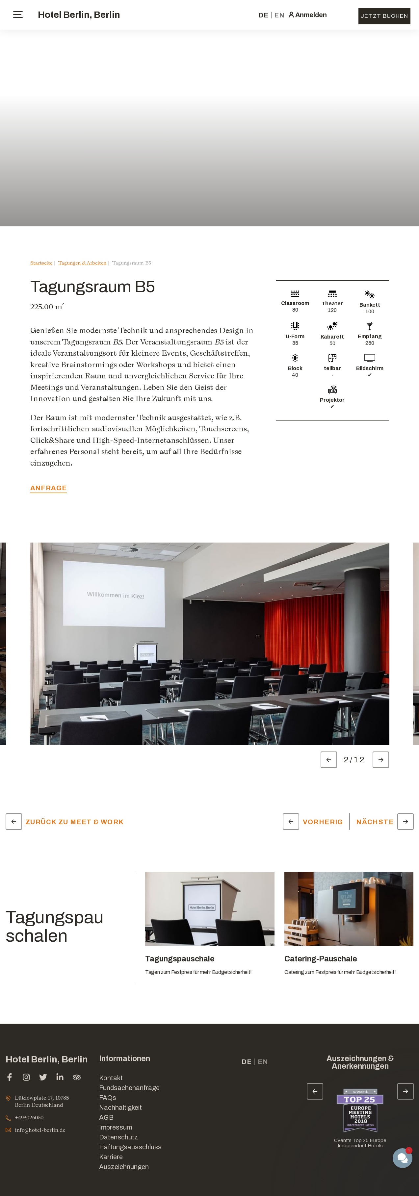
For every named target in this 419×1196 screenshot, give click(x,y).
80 (295, 310)
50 (332, 343)
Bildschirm (369, 368)
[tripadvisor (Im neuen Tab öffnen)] (77, 1078)
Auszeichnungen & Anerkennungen (360, 1062)
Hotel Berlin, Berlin (79, 15)
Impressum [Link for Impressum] (115, 1127)
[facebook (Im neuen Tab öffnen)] (9, 1078)
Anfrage (48, 488)
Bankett (369, 305)
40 (295, 375)
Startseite (41, 262)
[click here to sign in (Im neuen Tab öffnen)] (307, 15)
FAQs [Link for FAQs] (107, 1097)
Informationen (124, 1058)
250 (369, 343)
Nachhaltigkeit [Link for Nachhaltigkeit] (120, 1107)
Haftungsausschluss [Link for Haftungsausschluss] (130, 1147)
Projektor (332, 400)
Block (295, 368)
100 (369, 311)
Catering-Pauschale (320, 959)
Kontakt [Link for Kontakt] (111, 1077)
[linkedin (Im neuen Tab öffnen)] (60, 1078)
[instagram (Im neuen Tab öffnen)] (26, 1078)
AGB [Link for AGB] (106, 1117)
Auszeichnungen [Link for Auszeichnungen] (124, 1166)
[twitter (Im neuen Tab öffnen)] (43, 1078)
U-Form (295, 336)
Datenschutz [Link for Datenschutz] (118, 1137)
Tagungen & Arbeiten (82, 262)
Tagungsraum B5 (131, 262)
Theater (332, 303)
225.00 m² (47, 306)
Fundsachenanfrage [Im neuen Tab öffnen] (129, 1087)
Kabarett (332, 337)
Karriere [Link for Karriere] (111, 1156)
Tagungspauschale (180, 959)
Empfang (370, 336)
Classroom (295, 303)
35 (295, 343)
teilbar (332, 368)
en (279, 15)
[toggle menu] (18, 14)
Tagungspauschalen (55, 926)
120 (332, 310)
